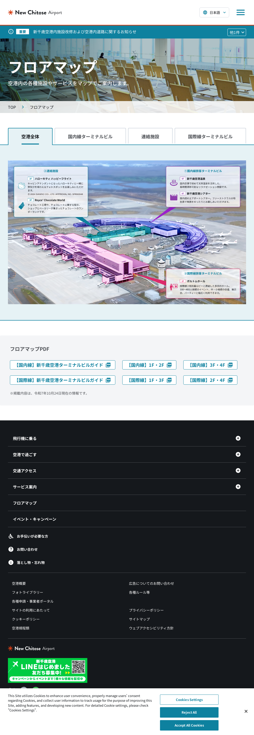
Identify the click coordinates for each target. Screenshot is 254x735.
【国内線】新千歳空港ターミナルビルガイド (62, 365)
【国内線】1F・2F (149, 365)
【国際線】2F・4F (210, 380)
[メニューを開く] (240, 12)
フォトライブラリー (27, 592)
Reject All (189, 714)
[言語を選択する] (214, 12)
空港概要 (19, 583)
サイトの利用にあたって (31, 610)
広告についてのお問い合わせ (151, 583)
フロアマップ (25, 503)
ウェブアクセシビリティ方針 (151, 627)
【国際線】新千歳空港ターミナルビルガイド (62, 380)
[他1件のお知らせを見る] (236, 32)
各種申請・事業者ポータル (33, 601)
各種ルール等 (139, 592)
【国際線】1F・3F (149, 380)
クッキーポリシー (26, 619)
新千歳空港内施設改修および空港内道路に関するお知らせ (84, 32)
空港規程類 (20, 627)
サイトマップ (139, 619)
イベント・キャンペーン (34, 519)
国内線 (90, 136)
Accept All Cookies (189, 727)
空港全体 (30, 136)
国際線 (210, 136)
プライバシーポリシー (146, 610)
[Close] (246, 713)
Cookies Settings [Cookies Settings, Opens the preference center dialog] (189, 701)
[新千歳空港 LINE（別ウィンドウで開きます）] (47, 670)
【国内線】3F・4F (210, 365)
